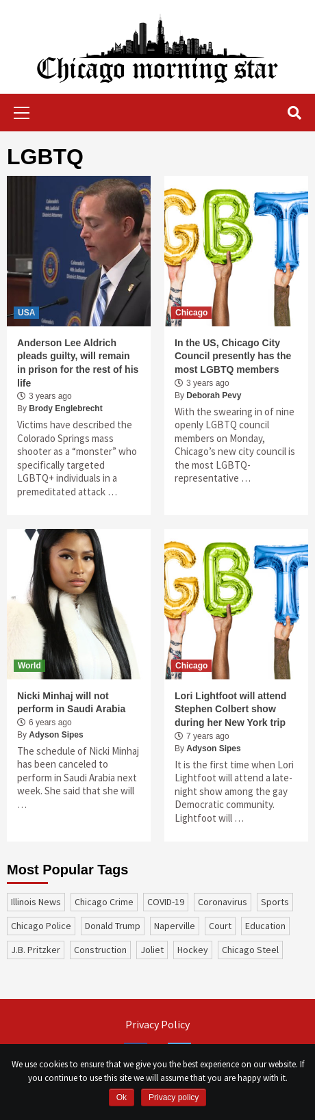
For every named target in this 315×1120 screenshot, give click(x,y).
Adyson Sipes (56, 735)
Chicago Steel (250, 949)
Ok (121, 1097)
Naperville (174, 926)
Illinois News (36, 902)
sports (275, 902)
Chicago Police (41, 926)
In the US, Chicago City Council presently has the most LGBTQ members (233, 356)
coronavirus (222, 902)
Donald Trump (112, 926)
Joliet (152, 949)
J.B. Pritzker (35, 949)
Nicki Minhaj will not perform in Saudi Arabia (71, 702)
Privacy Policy (157, 1024)
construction (100, 949)
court (220, 926)
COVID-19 (165, 902)
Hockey (192, 949)
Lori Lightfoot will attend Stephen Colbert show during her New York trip (230, 709)
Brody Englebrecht (65, 408)
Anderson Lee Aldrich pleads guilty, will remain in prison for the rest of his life (77, 363)
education (265, 926)
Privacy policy (174, 1097)
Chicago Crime (104, 902)
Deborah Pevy (213, 395)
